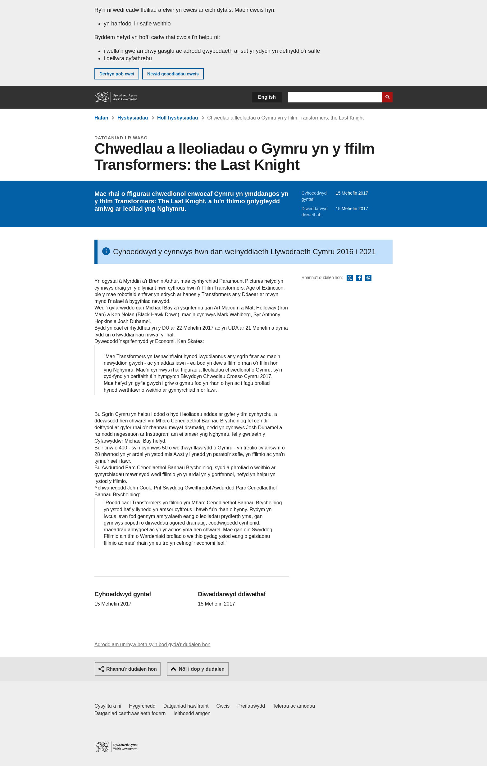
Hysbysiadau (132, 117)
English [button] (267, 97)
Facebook (359, 278)
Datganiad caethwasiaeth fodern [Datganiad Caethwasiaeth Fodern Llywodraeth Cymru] (130, 713)
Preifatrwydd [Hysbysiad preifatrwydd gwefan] (251, 706)
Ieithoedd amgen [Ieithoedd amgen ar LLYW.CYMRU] (192, 713)
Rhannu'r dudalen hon (131, 669)
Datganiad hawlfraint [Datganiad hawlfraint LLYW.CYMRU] (186, 706)
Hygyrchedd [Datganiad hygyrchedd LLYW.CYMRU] (142, 706)
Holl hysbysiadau (177, 117)
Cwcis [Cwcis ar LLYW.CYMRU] (223, 706)
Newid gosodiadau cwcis (173, 73)
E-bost (368, 278)
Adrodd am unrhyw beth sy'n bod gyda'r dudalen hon (152, 644)
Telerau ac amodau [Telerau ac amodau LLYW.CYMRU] (294, 706)
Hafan (101, 117)
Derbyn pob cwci (116, 73)
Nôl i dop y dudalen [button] (202, 669)
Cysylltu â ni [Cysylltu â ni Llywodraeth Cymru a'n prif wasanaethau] (107, 706)
